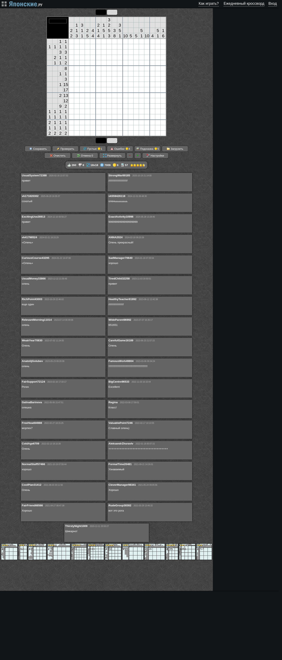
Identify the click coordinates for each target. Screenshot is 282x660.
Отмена (85, 155)
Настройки (155, 155)
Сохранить (38, 148)
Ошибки (120, 148)
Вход (272, 3)
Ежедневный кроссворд (244, 3)
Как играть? (209, 3)
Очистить (58, 155)
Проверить (65, 148)
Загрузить (175, 148)
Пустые (92, 148)
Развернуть (112, 155)
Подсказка (147, 148)
